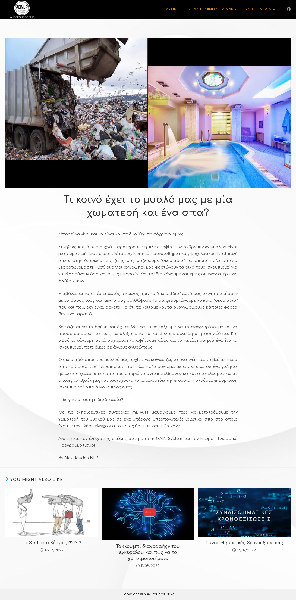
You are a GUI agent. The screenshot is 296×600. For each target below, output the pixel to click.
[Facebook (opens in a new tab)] (289, 9)
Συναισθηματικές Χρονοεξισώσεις (244, 542)
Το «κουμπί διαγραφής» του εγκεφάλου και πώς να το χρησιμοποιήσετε (148, 552)
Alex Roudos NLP (81, 458)
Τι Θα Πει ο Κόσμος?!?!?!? (52, 542)
